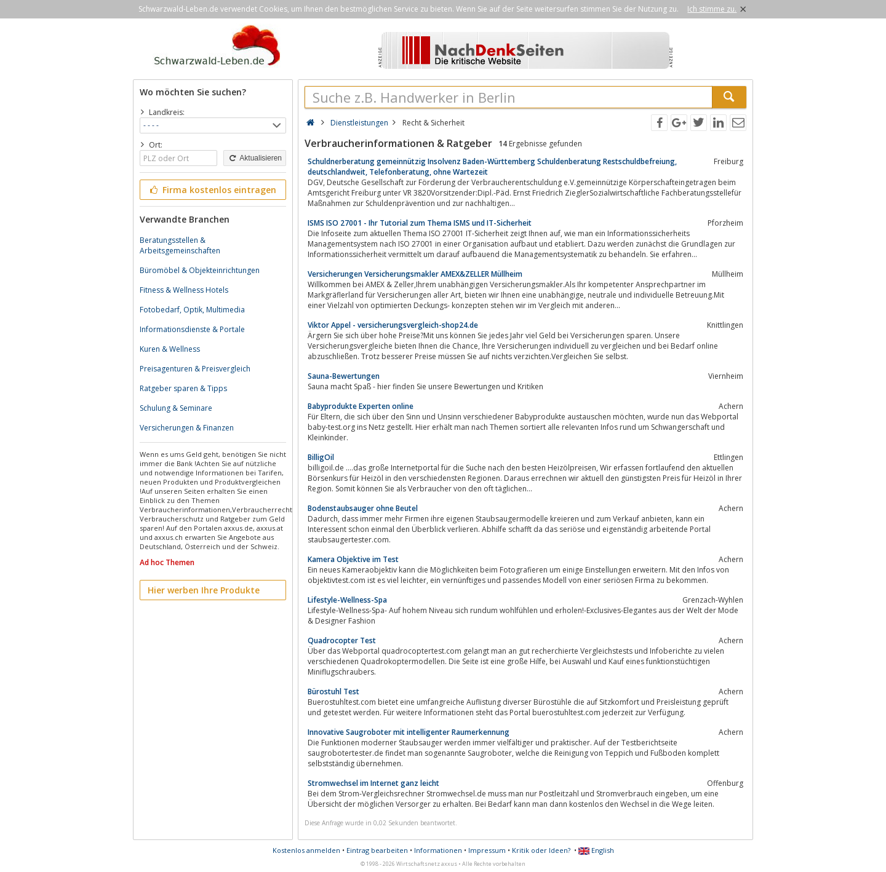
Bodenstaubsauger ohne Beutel (363, 508)
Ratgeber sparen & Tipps (183, 388)
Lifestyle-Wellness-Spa (347, 600)
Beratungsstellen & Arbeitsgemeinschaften (180, 245)
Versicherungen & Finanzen (187, 427)
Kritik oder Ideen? (541, 850)
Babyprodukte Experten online (360, 406)
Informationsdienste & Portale (192, 329)
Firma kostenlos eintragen (212, 190)
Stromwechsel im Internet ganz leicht (373, 783)
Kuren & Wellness (170, 349)
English (596, 850)
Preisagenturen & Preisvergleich (195, 368)
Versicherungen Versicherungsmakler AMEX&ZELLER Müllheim (415, 274)
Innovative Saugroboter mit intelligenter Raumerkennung (408, 732)
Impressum (487, 850)
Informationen (438, 850)
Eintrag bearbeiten (377, 850)
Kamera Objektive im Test (353, 559)
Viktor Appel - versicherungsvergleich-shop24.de (393, 325)
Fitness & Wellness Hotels (184, 290)
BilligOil (321, 457)
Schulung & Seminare (176, 408)
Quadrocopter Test (342, 640)
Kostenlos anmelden (306, 850)
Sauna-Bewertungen (344, 376)
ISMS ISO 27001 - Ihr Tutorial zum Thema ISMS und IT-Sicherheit (420, 223)
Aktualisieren (255, 158)
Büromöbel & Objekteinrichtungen (200, 270)
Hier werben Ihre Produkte (204, 590)
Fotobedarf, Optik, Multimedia (192, 309)
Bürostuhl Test (333, 691)
